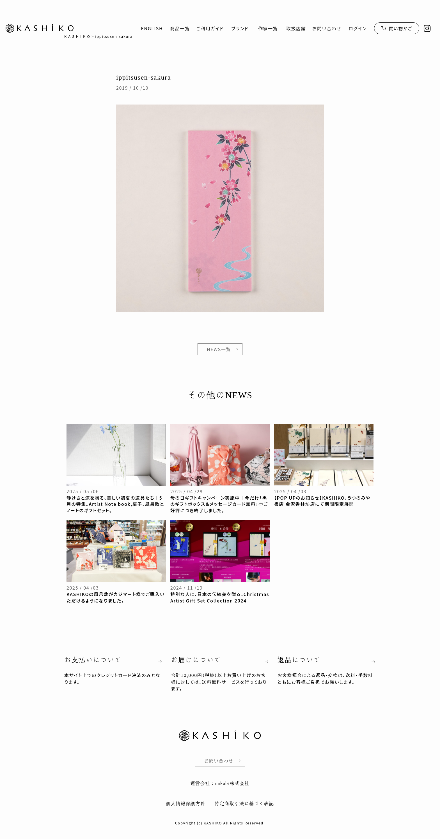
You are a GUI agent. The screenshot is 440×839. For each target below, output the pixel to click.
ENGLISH (152, 28)
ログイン (358, 28)
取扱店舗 (296, 28)
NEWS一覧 (219, 349)
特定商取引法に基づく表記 (244, 803)
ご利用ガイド (210, 28)
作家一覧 (268, 28)
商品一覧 (180, 28)
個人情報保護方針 (185, 803)
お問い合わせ (327, 28)
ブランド (240, 28)
